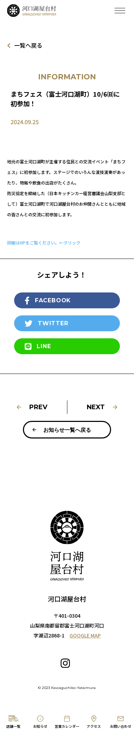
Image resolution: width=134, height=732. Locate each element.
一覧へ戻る (24, 45)
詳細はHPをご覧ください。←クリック (43, 243)
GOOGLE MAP (85, 635)
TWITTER (46, 323)
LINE (38, 346)
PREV (31, 407)
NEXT (102, 407)
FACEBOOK (48, 300)
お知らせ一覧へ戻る (61, 430)
